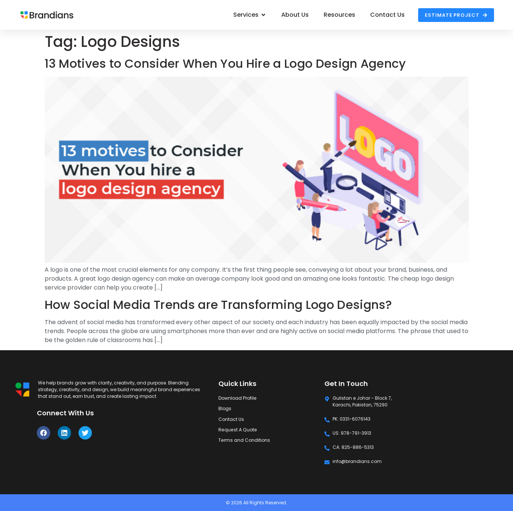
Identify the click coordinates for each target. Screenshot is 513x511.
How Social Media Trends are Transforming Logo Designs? (218, 304)
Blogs (224, 408)
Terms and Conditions (244, 440)
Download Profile (237, 398)
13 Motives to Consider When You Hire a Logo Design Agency (225, 63)
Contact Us (231, 419)
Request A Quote (237, 429)
